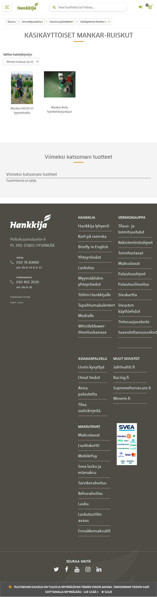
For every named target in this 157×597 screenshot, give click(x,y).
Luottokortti (89, 445)
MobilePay (87, 456)
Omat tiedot (89, 377)
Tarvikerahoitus (92, 483)
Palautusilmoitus (133, 284)
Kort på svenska (92, 236)
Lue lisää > (91, 592)
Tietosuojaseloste (133, 321)
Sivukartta (127, 294)
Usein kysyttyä (91, 367)
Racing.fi (121, 377)
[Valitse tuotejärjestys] (21, 61)
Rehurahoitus (90, 493)
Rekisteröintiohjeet (135, 242)
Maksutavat (129, 263)
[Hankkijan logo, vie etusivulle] (28, 6)
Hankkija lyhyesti (93, 226)
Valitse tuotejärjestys (17, 54)
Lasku (83, 503)
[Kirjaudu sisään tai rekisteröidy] (140, 7)
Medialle (86, 315)
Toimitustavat (130, 253)
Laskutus (86, 267)
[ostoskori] (150, 7)
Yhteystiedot (89, 257)
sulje (106, 592)
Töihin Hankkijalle (94, 294)
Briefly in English (93, 246)
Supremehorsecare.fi (132, 388)
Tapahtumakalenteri (96, 305)
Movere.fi (121, 398)
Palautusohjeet (132, 273)
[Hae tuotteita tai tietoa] (88, 7)
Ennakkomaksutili (94, 531)
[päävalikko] (7, 7)
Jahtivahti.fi (124, 367)
